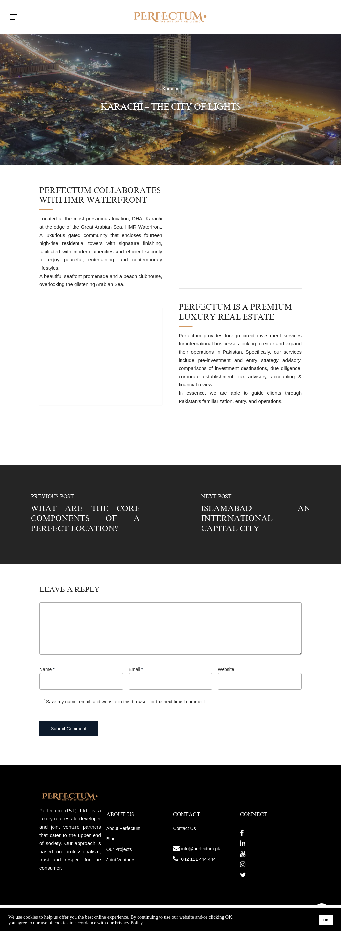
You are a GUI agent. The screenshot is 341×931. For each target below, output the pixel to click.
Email (136, 669)
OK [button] (326, 919)
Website (226, 669)
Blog (111, 838)
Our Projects (119, 849)
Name (47, 669)
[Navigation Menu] (13, 17)
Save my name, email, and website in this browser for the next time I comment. (126, 701)
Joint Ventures (121, 859)
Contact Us (184, 828)
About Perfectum (123, 828)
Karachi (170, 88)
